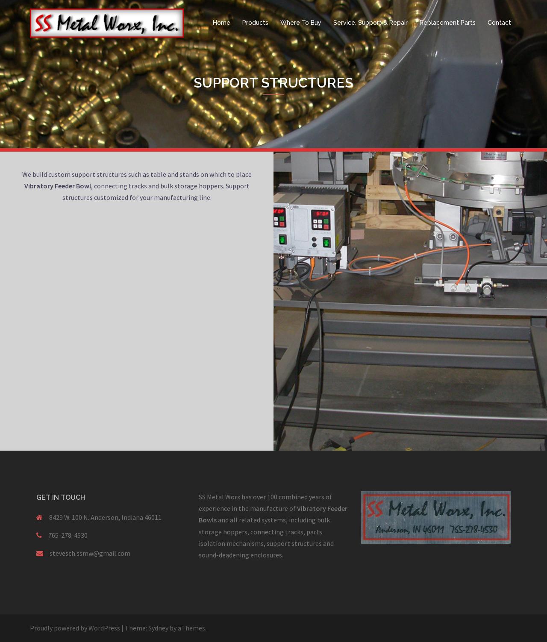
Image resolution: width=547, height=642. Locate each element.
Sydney (158, 628)
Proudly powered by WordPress (75, 628)
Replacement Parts (448, 22)
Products (255, 22)
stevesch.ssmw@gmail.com (90, 553)
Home (221, 22)
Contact (499, 22)
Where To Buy (300, 22)
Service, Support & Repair (370, 22)
